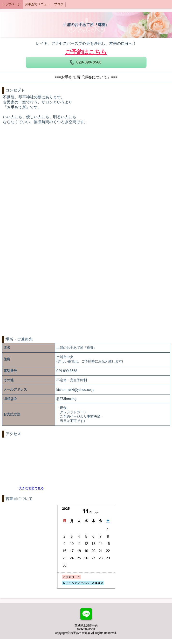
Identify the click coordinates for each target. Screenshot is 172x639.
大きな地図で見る (31, 488)
